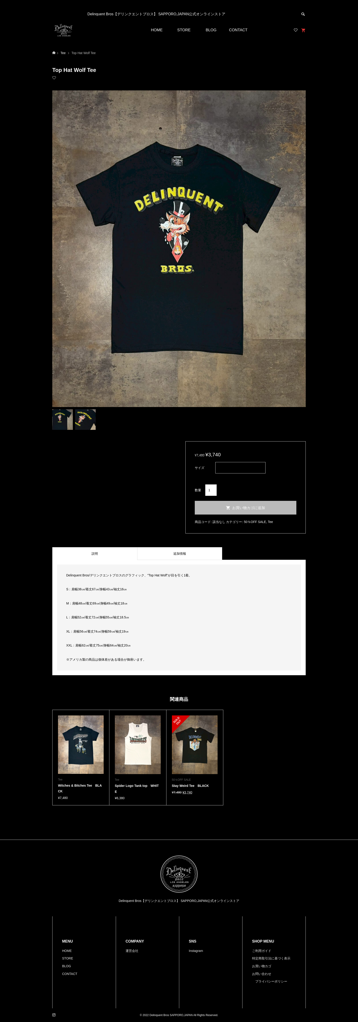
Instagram (196, 951)
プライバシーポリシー (271, 981)
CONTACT (238, 30)
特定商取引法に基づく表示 (271, 958)
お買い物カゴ (261, 966)
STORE (183, 30)
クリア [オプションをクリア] (199, 476)
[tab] (94, 553)
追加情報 (179, 553)
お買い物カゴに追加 (248, 508)
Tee (270, 522)
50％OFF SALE (255, 522)
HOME (157, 30)
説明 (95, 553)
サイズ (199, 468)
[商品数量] (211, 490)
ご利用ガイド (261, 951)
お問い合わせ (261, 974)
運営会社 (132, 951)
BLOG (211, 30)
